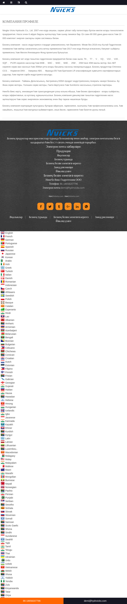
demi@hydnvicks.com (73, 187)
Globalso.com (57, 196)
